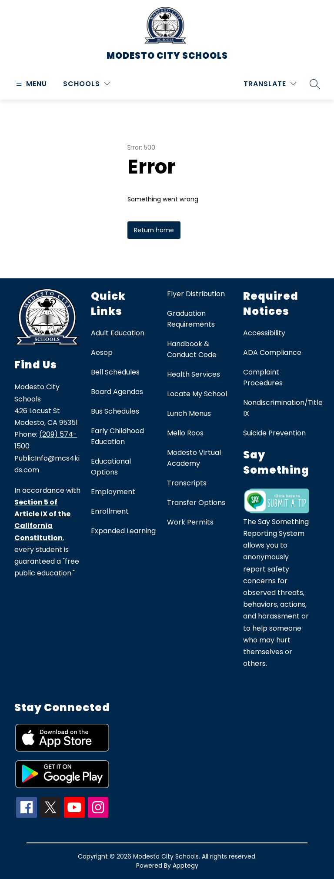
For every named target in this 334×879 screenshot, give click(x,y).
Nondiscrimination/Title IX (283, 408)
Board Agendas (117, 392)
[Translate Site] (269, 83)
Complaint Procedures (263, 377)
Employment (113, 492)
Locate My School (197, 394)
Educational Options (111, 466)
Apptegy (185, 865)
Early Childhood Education (117, 436)
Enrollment (110, 511)
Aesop (102, 353)
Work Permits (190, 522)
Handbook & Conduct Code (192, 349)
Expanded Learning (123, 531)
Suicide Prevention (274, 433)
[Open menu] (30, 83)
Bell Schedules (115, 372)
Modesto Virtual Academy (194, 458)
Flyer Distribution (196, 294)
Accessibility (264, 333)
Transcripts (187, 483)
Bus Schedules (115, 411)
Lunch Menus (189, 413)
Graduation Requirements (191, 318)
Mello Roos (185, 433)
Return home (154, 230)
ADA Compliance (272, 353)
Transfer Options (196, 503)
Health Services (193, 374)
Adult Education (117, 333)
